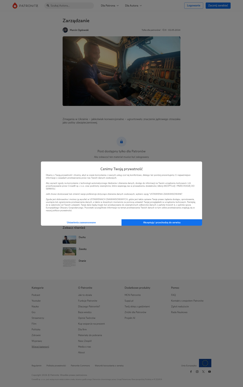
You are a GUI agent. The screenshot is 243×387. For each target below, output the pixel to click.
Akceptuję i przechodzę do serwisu (162, 222)
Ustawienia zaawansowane (81, 222)
